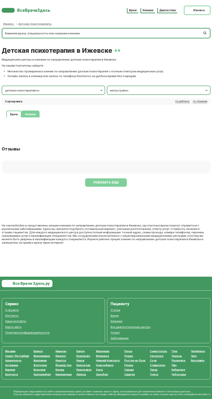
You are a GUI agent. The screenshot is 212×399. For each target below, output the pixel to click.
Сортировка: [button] (14, 101)
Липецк (81, 374)
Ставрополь (157, 365)
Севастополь (158, 351)
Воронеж (40, 369)
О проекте (12, 310)
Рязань (128, 365)
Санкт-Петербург (17, 356)
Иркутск (60, 360)
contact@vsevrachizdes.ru (197, 394)
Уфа (174, 365)
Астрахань (11, 365)
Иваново (61, 351)
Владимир (40, 360)
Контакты (11, 315)
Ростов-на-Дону (134, 360)
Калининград (63, 374)
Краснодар (83, 365)
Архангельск (13, 360)
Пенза (128, 351)
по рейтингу (182, 101)
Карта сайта (13, 327)
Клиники (148, 10)
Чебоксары (178, 374)
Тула (174, 351)
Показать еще (106, 182)
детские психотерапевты (54, 90)
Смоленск (156, 356)
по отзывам (200, 101)
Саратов (129, 374)
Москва (10, 351)
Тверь (154, 369)
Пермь (128, 356)
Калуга (80, 351)
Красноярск (84, 369)
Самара (129, 369)
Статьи (115, 310)
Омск (99, 369)
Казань (59, 369)
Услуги (115, 332)
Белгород (11, 374)
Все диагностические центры (131, 327)
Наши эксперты (15, 321)
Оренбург (102, 374)
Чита (194, 356)
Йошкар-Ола (63, 365)
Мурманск (102, 356)
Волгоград (40, 365)
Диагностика (167, 10)
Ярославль (197, 360)
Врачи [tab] (14, 114)
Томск (154, 374)
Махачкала (102, 351)
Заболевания (120, 338)
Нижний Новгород (108, 360)
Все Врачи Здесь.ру (31, 283)
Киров (80, 360)
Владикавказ (42, 356)
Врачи (133, 10)
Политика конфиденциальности (27, 332)
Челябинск (198, 351)
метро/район (159, 90)
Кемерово (83, 356)
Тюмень (176, 356)
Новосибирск (105, 365)
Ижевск (60, 356)
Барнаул (10, 369)
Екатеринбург (42, 374)
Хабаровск (178, 369)
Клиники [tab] (30, 114)
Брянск (38, 351)
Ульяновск (178, 360)
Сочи (153, 360)
